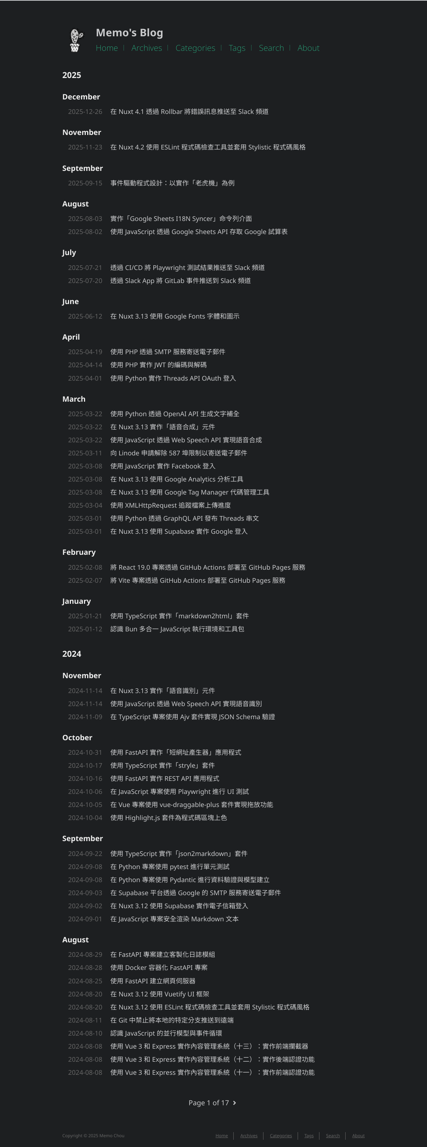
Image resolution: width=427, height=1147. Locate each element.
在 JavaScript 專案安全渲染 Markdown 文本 (174, 919)
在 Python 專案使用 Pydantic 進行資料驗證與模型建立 (190, 880)
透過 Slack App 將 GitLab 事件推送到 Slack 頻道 (180, 280)
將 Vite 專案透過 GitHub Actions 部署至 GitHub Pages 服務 (198, 580)
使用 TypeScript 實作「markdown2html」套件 (179, 616)
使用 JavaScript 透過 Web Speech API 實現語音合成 (186, 440)
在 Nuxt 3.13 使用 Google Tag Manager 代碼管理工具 (190, 492)
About (309, 47)
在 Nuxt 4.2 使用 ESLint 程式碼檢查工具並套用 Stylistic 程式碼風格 (208, 147)
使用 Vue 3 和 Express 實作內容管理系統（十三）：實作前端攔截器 (209, 1046)
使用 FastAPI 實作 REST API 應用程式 (164, 778)
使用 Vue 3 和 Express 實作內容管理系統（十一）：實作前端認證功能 (212, 1072)
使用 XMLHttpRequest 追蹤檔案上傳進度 (170, 505)
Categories (195, 47)
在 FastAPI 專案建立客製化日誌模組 (162, 954)
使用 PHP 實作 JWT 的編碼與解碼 (158, 365)
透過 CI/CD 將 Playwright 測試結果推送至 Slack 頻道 (187, 267)
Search (271, 47)
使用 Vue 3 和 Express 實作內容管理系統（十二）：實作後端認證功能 (212, 1059)
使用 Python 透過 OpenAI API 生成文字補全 (175, 414)
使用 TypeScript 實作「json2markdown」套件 (179, 853)
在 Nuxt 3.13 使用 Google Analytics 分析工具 (176, 479)
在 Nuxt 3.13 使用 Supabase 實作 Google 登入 (179, 531)
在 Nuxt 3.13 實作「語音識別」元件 (162, 691)
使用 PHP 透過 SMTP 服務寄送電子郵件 (168, 352)
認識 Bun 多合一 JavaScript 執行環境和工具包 (177, 629)
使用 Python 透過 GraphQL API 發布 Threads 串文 (184, 518)
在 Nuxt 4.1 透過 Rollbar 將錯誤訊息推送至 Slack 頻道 (189, 111)
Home (107, 47)
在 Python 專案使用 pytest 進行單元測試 (170, 867)
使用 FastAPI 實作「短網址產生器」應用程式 (175, 752)
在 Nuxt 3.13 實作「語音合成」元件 (162, 427)
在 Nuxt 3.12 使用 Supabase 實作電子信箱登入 (179, 906)
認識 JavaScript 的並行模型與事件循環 (166, 1033)
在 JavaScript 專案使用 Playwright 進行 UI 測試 (179, 791)
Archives (147, 47)
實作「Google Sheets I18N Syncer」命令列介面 (181, 218)
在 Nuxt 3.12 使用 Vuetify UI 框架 (159, 994)
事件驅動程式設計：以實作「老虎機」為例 (172, 183)
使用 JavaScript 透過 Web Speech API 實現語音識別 (186, 704)
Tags (237, 47)
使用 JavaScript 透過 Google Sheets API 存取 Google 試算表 (199, 232)
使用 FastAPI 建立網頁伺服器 (153, 981)
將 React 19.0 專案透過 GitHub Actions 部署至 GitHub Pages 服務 (208, 567)
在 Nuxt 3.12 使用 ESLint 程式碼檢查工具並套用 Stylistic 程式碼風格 (210, 1007)
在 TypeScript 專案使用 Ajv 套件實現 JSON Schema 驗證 (192, 717)
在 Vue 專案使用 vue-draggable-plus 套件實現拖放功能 (191, 804)
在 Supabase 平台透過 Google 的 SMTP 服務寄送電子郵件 (195, 893)
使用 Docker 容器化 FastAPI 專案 (159, 967)
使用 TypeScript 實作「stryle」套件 (162, 765)
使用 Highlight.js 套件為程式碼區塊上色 (168, 818)
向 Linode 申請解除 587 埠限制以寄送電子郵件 (178, 453)
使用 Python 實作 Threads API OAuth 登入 (173, 378)
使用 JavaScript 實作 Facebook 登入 (163, 466)
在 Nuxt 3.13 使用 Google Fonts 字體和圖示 (175, 316)
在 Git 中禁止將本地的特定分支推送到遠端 (172, 1020)
